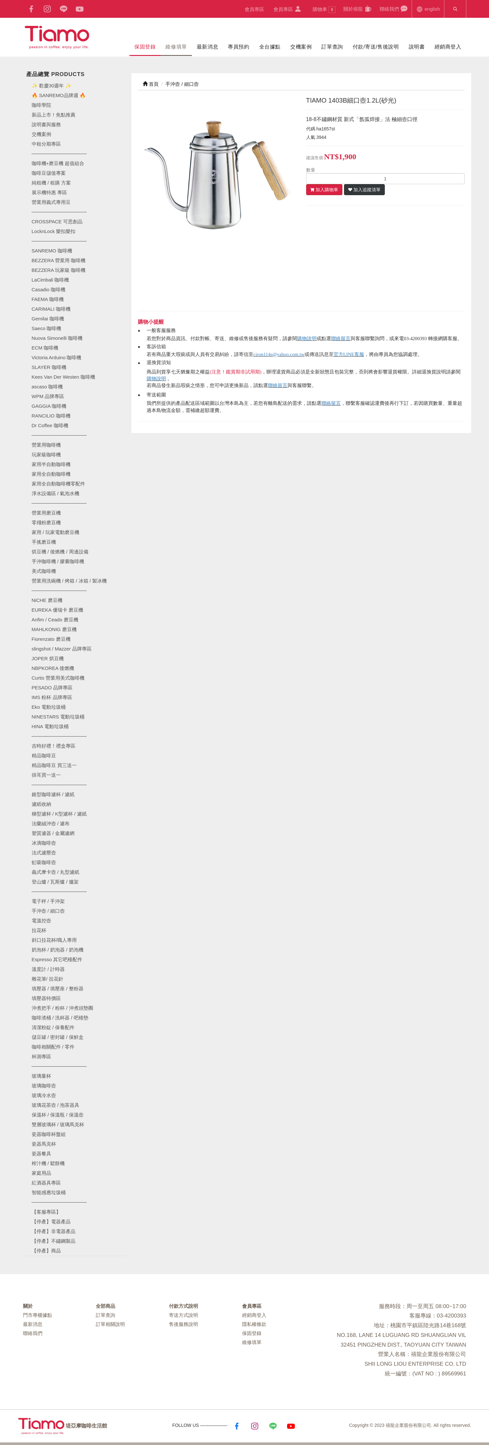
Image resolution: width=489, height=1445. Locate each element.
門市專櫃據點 (37, 1315)
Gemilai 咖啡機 (48, 318)
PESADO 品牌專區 (52, 687)
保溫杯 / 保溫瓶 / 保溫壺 (57, 1114)
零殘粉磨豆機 (46, 522)
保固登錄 (145, 47)
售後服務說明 (183, 1324)
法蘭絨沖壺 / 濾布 (51, 823)
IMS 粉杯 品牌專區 (52, 697)
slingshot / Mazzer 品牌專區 (62, 648)
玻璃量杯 (41, 1076)
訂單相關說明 (110, 1324)
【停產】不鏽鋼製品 (53, 1241)
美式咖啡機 (44, 571)
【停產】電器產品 (51, 1221)
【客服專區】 (46, 1212)
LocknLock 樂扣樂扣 (54, 231)
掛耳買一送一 (46, 775)
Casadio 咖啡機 (48, 289)
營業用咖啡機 (46, 445)
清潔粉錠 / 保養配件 (53, 1027)
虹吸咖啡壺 (44, 862)
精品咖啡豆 (44, 755)
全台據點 (270, 47)
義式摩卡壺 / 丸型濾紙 (56, 872)
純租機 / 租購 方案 (51, 182)
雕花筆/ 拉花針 (47, 979)
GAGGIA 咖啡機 (49, 406)
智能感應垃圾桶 (49, 1192)
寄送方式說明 (183, 1315)
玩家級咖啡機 (46, 454)
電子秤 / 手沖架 (48, 901)
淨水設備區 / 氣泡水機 (56, 493)
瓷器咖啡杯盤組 (49, 1134)
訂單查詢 (332, 47)
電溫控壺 (41, 920)
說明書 (417, 47)
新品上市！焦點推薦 (53, 114)
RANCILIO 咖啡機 (51, 415)
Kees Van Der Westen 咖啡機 (63, 377)
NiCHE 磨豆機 (47, 600)
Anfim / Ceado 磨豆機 (55, 619)
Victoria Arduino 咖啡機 (57, 357)
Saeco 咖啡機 (46, 328)
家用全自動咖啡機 (51, 474)
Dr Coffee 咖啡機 (50, 425)
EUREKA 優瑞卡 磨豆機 (57, 610)
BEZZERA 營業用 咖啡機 (59, 260)
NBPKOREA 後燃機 (53, 668)
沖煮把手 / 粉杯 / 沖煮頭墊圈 (62, 1008)
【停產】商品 (46, 1250)
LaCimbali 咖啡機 (50, 280)
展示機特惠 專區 (49, 192)
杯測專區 (41, 1056)
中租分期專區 (46, 144)
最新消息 (207, 47)
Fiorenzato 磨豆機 (51, 639)
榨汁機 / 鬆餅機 (48, 1163)
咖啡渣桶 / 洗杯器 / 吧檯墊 (60, 1017)
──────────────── (59, 241)
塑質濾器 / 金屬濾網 (53, 833)
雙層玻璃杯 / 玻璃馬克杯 (58, 1124)
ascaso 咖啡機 (47, 386)
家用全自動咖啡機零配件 (58, 483)
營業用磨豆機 (46, 513)
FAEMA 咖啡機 (48, 299)
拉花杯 (39, 930)
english (428, 8)
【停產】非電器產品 (53, 1231)
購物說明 (307, 338)
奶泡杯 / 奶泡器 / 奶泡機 (57, 949)
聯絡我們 (394, 8)
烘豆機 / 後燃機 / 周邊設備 (60, 551)
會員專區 (254, 9)
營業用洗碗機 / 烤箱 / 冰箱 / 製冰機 (69, 581)
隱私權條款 (254, 1324)
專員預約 (238, 47)
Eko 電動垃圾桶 (49, 707)
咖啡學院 (41, 105)
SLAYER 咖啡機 (49, 367)
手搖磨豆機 (44, 542)
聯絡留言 (340, 338)
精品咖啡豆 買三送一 (54, 765)
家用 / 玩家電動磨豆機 (56, 532)
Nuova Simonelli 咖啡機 (57, 338)
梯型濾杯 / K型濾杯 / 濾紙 (59, 814)
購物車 (324, 9)
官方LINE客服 (349, 354)
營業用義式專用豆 (51, 202)
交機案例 (301, 47)
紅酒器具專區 (46, 1182)
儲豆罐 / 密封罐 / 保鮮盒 (57, 1037)
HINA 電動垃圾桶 (50, 726)
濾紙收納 (41, 804)
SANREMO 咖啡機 (52, 250)
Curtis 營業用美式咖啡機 (58, 678)
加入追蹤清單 (367, 189)
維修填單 (176, 47)
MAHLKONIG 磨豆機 (54, 629)
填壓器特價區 (46, 998)
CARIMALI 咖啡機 (51, 309)
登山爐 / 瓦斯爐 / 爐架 (55, 881)
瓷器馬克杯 (44, 1144)
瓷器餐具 (41, 1153)
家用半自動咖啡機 (51, 464)
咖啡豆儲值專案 (49, 173)
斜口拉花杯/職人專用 (54, 940)
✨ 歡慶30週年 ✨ (52, 85)
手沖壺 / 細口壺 (48, 911)
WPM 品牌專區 (48, 396)
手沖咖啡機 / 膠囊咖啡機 (58, 561)
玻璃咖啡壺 (44, 1085)
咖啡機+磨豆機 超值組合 (58, 163)
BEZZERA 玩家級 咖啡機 (59, 270)
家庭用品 (41, 1173)
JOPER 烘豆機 (48, 658)
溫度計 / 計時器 (48, 969)
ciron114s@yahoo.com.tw (278, 354)
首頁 (151, 84)
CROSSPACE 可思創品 (57, 221)
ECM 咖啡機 (45, 347)
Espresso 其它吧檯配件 (57, 959)
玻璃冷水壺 (44, 1095)
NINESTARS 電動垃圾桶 (58, 716)
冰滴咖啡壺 (44, 843)
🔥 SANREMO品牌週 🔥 (59, 95)
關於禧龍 (357, 8)
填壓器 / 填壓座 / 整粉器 (57, 988)
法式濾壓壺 (44, 852)
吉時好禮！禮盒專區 (53, 746)
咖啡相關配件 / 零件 (53, 1047)
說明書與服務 (46, 124)
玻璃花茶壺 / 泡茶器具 (56, 1105)
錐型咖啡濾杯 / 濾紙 (53, 794)
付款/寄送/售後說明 (376, 47)
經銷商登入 (448, 47)
